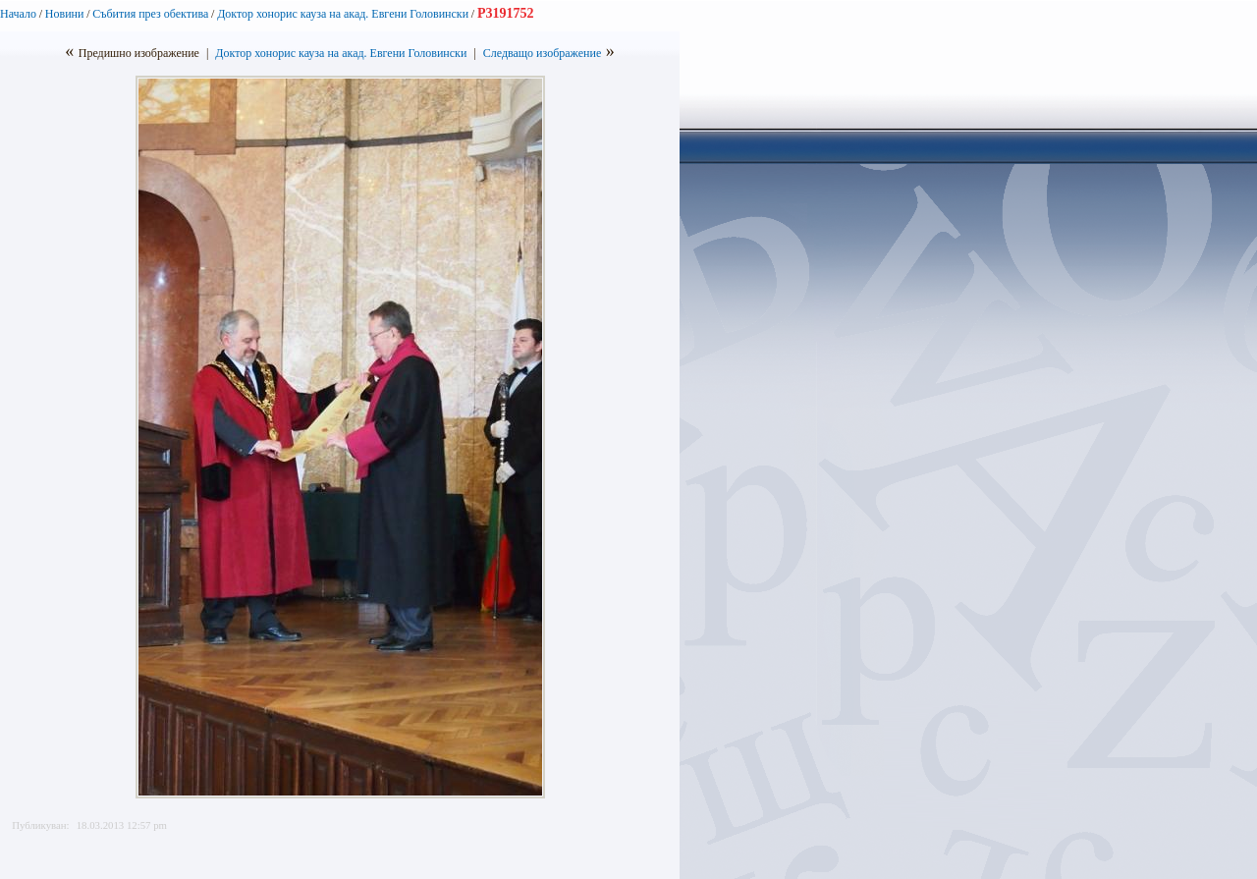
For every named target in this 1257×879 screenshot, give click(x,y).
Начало (18, 14)
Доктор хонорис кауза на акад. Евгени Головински (342, 14)
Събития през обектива (150, 14)
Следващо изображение (542, 53)
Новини (64, 14)
